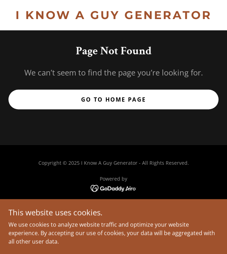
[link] (113, 15)
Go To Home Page (113, 99)
